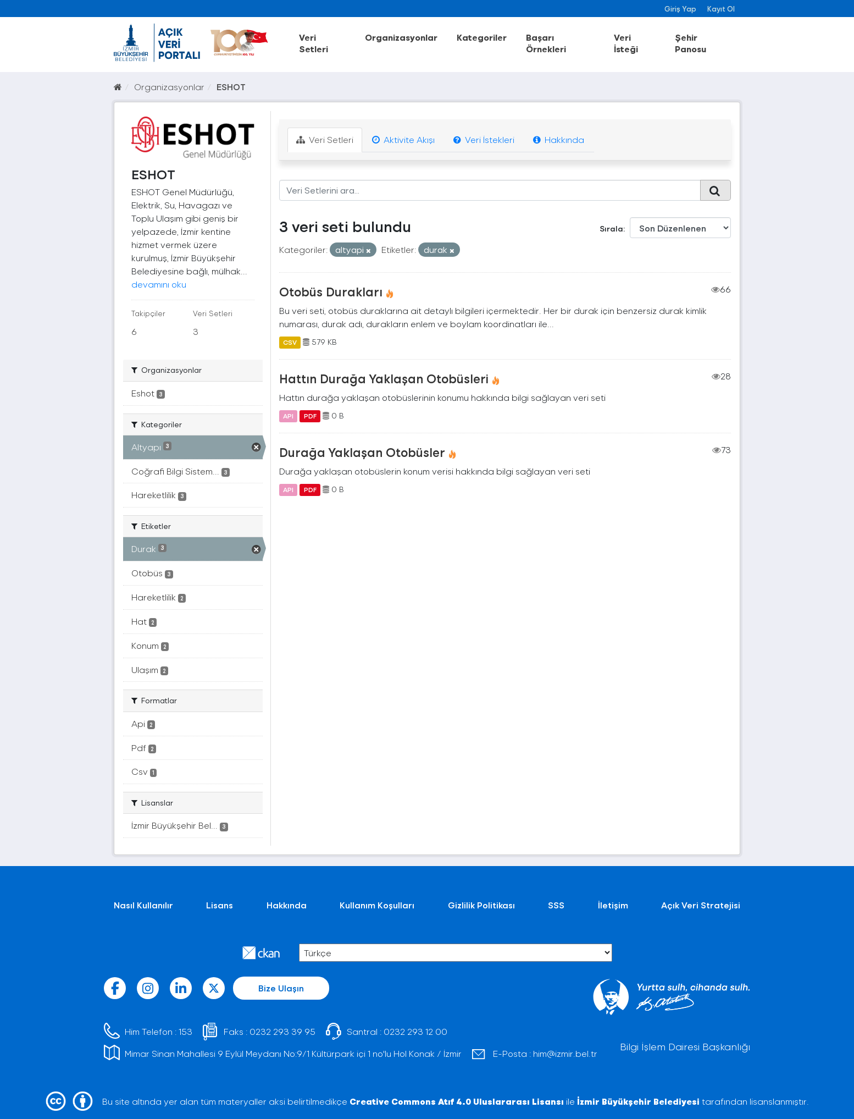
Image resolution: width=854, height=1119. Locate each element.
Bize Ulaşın (281, 988)
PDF (310, 415)
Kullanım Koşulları (377, 905)
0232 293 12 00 (415, 1031)
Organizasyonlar (401, 37)
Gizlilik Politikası (481, 905)
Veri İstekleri (483, 139)
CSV (290, 342)
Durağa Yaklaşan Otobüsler (362, 452)
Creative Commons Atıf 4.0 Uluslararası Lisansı (457, 1101)
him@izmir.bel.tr (565, 1053)
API (288, 415)
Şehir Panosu (690, 42)
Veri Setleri (313, 42)
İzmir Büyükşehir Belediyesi (638, 1101)
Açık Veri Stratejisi (700, 905)
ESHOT (231, 86)
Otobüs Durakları (330, 291)
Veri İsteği (626, 42)
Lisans (219, 905)
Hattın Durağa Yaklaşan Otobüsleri (384, 378)
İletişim (613, 905)
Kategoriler (482, 37)
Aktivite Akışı (403, 139)
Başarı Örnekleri (546, 42)
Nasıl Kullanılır (143, 905)
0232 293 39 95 (282, 1031)
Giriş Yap (680, 8)
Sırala (611, 228)
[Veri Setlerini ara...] (490, 190)
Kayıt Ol (721, 8)
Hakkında (558, 139)
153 (185, 1031)
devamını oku (158, 284)
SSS (556, 905)
